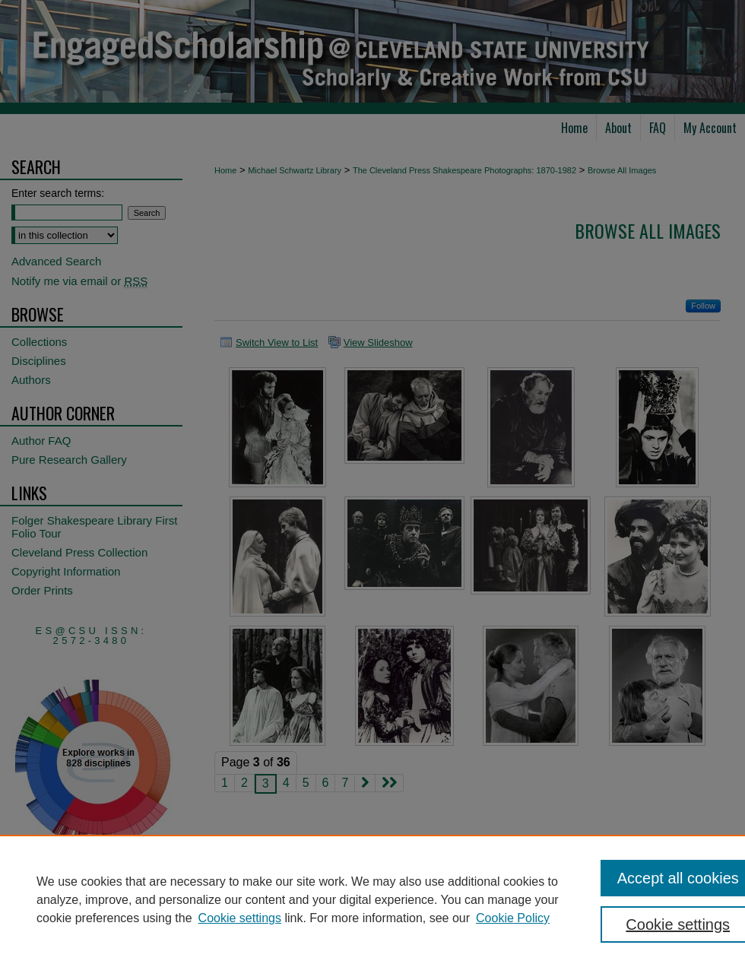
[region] (372, 899)
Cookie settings (239, 918)
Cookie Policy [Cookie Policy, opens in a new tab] (513, 918)
